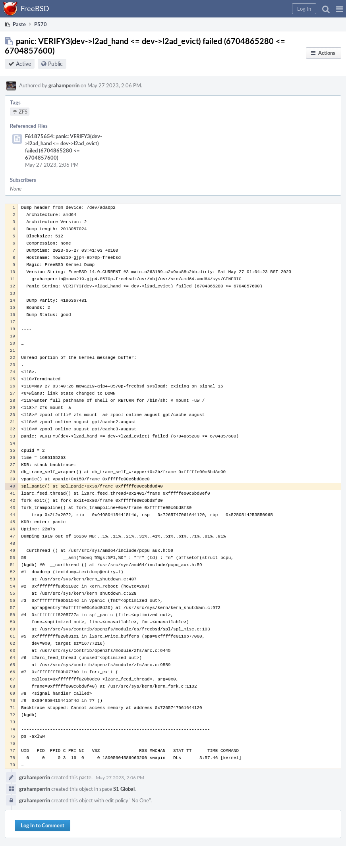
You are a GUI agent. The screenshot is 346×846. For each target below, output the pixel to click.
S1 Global (124, 788)
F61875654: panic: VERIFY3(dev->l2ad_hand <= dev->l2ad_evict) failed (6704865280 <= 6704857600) (63, 147)
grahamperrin (63, 85)
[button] (339, 8)
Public (55, 63)
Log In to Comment (42, 825)
